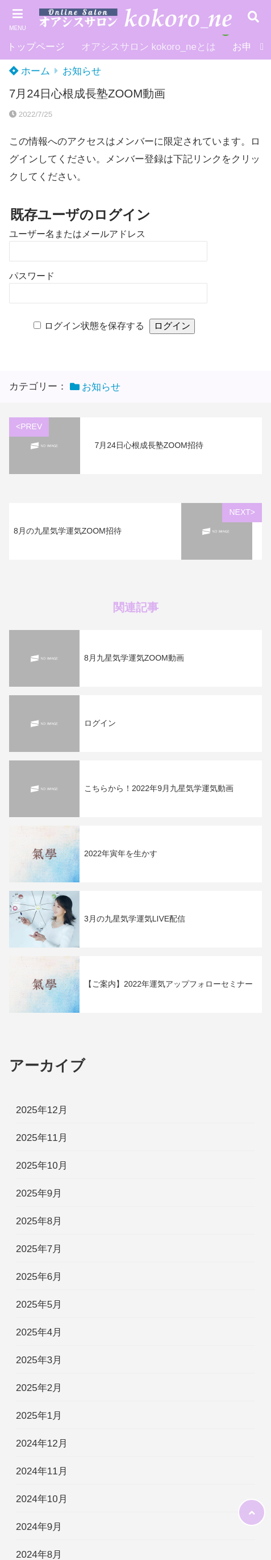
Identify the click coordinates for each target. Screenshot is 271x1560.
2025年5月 (39, 1304)
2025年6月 (39, 1276)
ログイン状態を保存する (94, 326)
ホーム (29, 71)
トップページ (36, 46)
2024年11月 (42, 1471)
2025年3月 (39, 1360)
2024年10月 (42, 1499)
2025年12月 (42, 1110)
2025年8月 (39, 1221)
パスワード (32, 276)
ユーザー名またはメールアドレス (77, 234)
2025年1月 (39, 1415)
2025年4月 (39, 1332)
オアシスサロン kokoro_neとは (148, 46)
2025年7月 (39, 1249)
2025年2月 (39, 1388)
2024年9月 (39, 1526)
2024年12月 (42, 1443)
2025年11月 (42, 1137)
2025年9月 (39, 1193)
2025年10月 (42, 1165)
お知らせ (81, 71)
